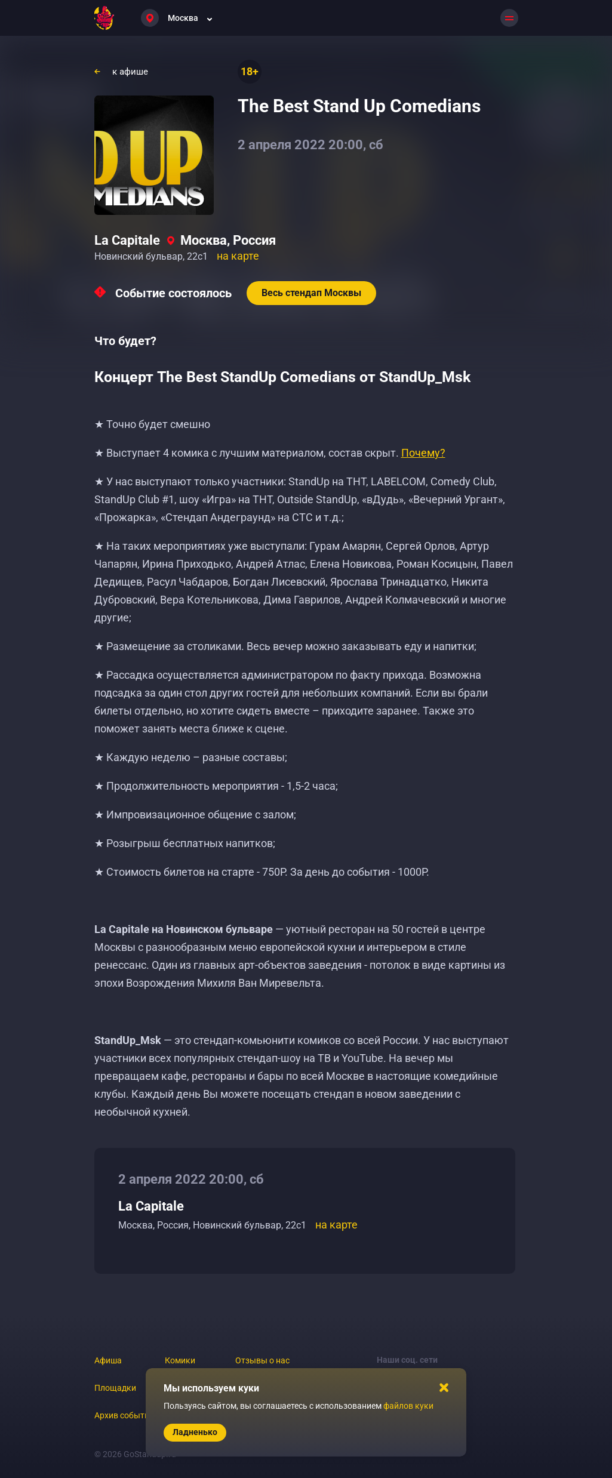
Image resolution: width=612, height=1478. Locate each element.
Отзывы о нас (262, 1360)
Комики (180, 1360)
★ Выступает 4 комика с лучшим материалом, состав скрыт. (269, 453)
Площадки (115, 1388)
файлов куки (408, 1406)
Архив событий (124, 1415)
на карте (238, 256)
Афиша (108, 1360)
